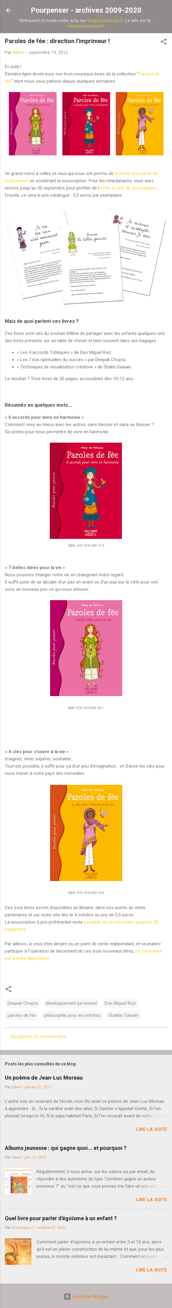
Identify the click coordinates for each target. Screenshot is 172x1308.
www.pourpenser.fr (86, 26)
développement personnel (71, 1003)
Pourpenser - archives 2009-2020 (86, 10)
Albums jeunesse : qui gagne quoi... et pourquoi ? (65, 1148)
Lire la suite (151, 1129)
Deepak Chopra (23, 1003)
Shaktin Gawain (123, 1015)
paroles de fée (22, 1015)
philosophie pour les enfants (72, 1015)
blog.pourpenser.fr (105, 20)
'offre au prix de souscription (127, 188)
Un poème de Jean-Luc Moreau (44, 1077)
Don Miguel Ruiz (120, 1003)
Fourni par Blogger (86, 1296)
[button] (163, 42)
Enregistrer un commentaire (38, 1036)
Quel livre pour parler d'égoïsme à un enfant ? (61, 1218)
